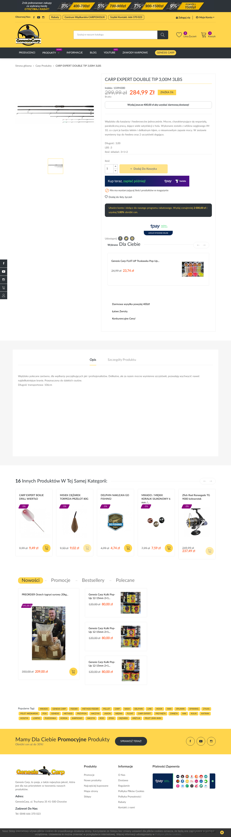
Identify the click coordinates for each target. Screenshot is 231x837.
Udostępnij (120, 238)
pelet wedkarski (29, 714)
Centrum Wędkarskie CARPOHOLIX (85, 17)
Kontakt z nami (126, 807)
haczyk (91, 718)
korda (63, 718)
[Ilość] (109, 168)
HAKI (169, 709)
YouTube (38, 17)
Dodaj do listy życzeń (118, 197)
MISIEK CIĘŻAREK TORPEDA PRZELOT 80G (74, 497)
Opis (93, 360)
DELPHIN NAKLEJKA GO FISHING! (115, 497)
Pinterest (132, 238)
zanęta (174, 714)
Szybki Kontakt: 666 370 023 (126, 17)
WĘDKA (118, 714)
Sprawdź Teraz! (131, 741)
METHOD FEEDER (90, 709)
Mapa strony (91, 791)
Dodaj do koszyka (145, 168)
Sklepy (87, 796)
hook (159, 709)
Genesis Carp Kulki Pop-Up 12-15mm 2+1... (102, 596)
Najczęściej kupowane (96, 786)
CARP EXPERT (144, 714)
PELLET (106, 709)
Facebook (33, 17)
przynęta (160, 714)
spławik (180, 709)
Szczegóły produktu (122, 360)
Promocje (89, 775)
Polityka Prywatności (129, 796)
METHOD (68, 714)
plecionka (50, 718)
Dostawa (123, 780)
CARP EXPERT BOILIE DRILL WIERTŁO (31, 497)
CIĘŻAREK (123, 718)
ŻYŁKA (206, 709)
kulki (194, 714)
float (130, 714)
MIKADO (44, 709)
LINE (149, 709)
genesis (55, 714)
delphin (138, 709)
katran (205, 714)
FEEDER (74, 709)
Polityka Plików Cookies (131, 791)
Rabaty (55, 17)
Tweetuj (126, 238)
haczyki (95, 714)
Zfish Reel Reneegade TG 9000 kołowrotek (196, 497)
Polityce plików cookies (168, 834)
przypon (81, 714)
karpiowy (77, 718)
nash (127, 709)
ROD (102, 718)
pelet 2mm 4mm (153, 718)
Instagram (43, 17)
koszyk (24, 718)
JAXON (107, 714)
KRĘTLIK (136, 718)
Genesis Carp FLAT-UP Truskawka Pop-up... (135, 261)
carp (117, 709)
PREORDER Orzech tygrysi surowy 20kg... (45, 594)
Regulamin (124, 786)
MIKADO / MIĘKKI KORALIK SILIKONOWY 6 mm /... (155, 499)
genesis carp (59, 709)
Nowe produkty (92, 780)
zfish (111, 718)
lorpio (36, 718)
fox (45, 714)
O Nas (121, 775)
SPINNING (194, 709)
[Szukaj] (120, 35)
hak (184, 714)
